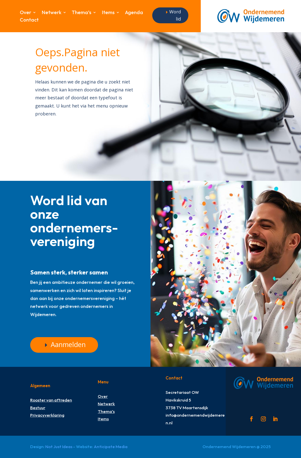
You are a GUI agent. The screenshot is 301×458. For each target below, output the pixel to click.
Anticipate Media (110, 446)
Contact (29, 20)
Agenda (134, 13)
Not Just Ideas (58, 446)
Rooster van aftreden (51, 400)
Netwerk (51, 13)
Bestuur (37, 407)
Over (25, 13)
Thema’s (81, 13)
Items (108, 13)
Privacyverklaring (47, 415)
